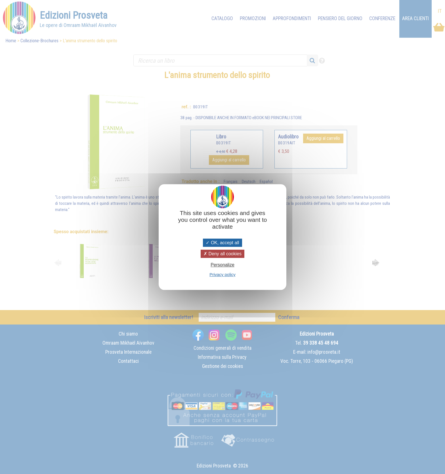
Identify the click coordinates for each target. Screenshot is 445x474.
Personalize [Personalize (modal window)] (222, 264)
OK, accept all (222, 242)
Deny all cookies (222, 253)
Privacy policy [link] (222, 274)
